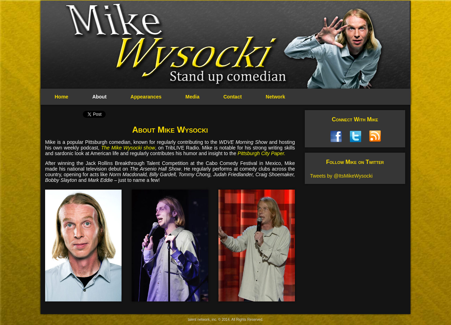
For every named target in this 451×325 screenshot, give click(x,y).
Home (61, 97)
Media (192, 97)
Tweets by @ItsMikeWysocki (341, 176)
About (99, 97)
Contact (232, 97)
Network (275, 97)
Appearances (145, 97)
